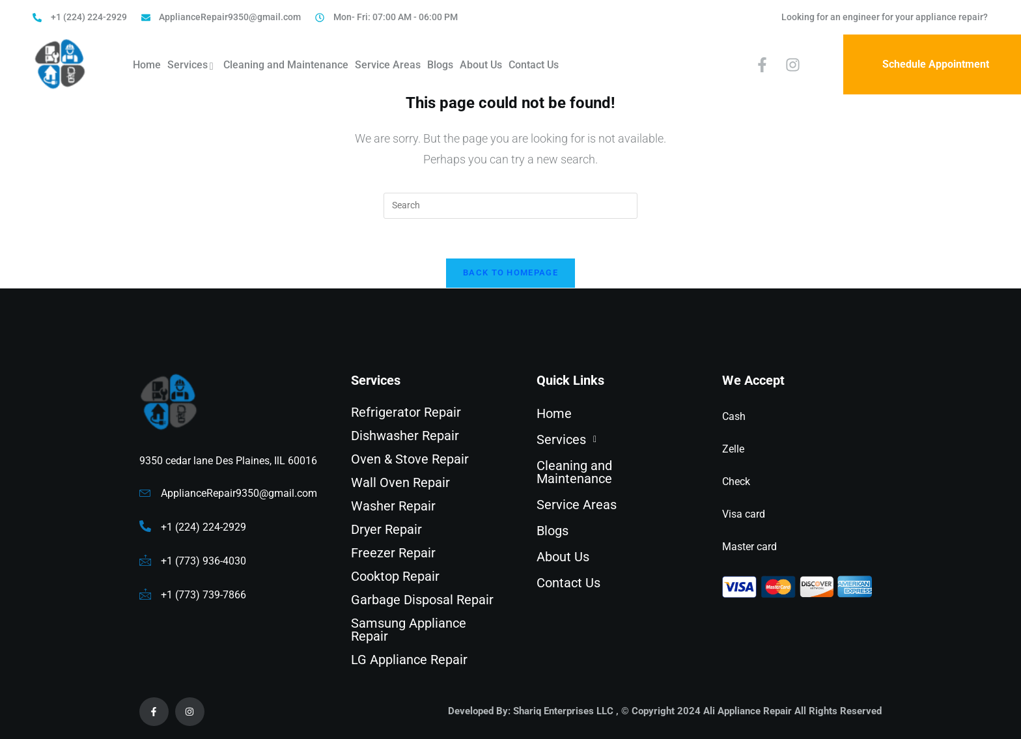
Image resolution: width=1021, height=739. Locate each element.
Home (147, 65)
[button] (611, 439)
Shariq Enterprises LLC (563, 711)
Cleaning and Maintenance (285, 65)
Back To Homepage (510, 272)
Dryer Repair (386, 529)
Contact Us (534, 65)
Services (192, 66)
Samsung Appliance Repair (408, 629)
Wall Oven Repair (400, 482)
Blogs (440, 65)
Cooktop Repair (395, 576)
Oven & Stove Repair (410, 459)
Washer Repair (393, 506)
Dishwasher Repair (405, 435)
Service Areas (388, 65)
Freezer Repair (393, 553)
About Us (481, 65)
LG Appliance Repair (409, 659)
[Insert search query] (510, 206)
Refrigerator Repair (406, 412)
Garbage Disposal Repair (422, 599)
